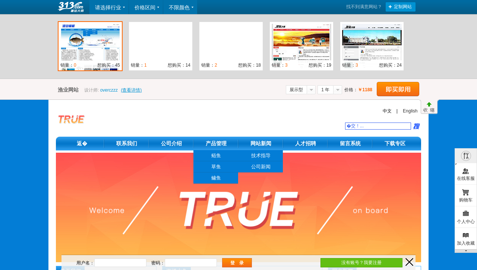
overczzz (109, 90)
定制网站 (403, 6)
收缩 (429, 106)
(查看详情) (131, 90)
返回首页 (71, 7)
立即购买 (398, 89)
